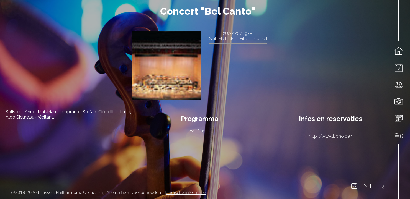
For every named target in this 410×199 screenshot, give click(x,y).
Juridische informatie (185, 192)
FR (380, 187)
